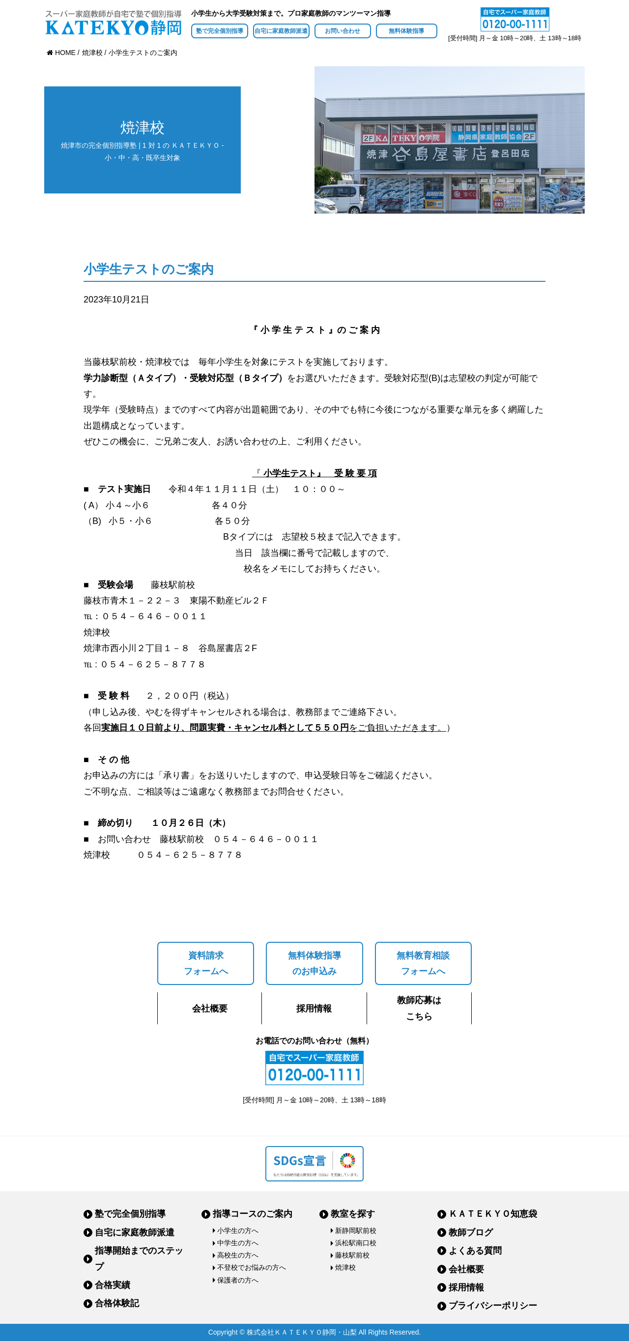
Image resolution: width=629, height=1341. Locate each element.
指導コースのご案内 (252, 1214)
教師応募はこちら (419, 1008)
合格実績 (112, 1285)
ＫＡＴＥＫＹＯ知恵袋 (493, 1214)
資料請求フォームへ (206, 963)
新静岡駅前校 (355, 1230)
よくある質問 (475, 1251)
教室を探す (353, 1214)
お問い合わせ (342, 30)
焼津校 (345, 1267)
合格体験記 (117, 1303)
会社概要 (210, 1008)
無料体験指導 (406, 30)
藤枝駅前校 (352, 1255)
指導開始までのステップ (139, 1258)
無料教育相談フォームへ (423, 963)
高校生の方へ (237, 1255)
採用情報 (314, 1008)
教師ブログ (471, 1232)
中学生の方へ (237, 1243)
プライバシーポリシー (493, 1306)
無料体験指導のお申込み (314, 963)
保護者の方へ (237, 1280)
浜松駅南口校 (355, 1243)
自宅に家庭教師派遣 (281, 30)
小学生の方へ (237, 1230)
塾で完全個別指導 (219, 30)
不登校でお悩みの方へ (251, 1267)
